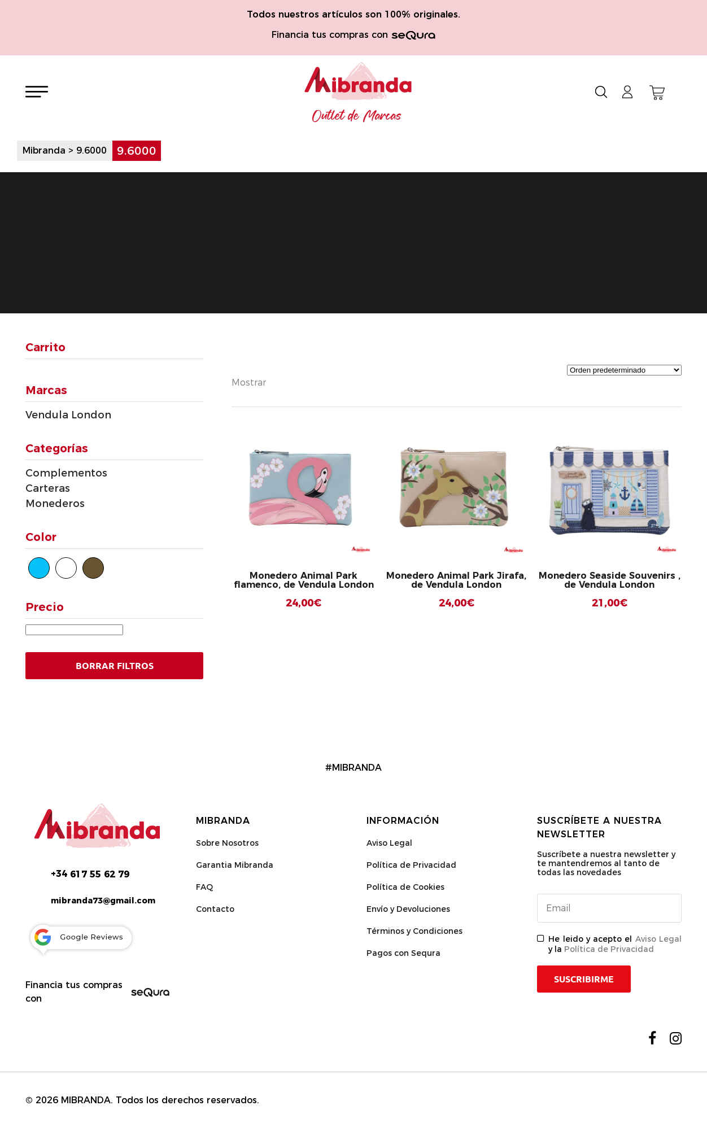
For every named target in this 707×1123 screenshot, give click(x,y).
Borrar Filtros (115, 666)
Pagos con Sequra (403, 953)
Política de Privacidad (411, 865)
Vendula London (68, 415)
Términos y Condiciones (414, 931)
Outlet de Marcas (356, 116)
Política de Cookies (405, 887)
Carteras (47, 488)
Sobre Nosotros (227, 843)
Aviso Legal (389, 843)
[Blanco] (66, 568)
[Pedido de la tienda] (624, 370)
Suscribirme (584, 979)
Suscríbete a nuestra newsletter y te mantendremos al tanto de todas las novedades (606, 863)
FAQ (204, 887)
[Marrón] (93, 568)
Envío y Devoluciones (408, 909)
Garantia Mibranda (234, 865)
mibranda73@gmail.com (103, 900)
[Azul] (39, 568)
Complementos (66, 473)
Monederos (55, 503)
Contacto (215, 909)
